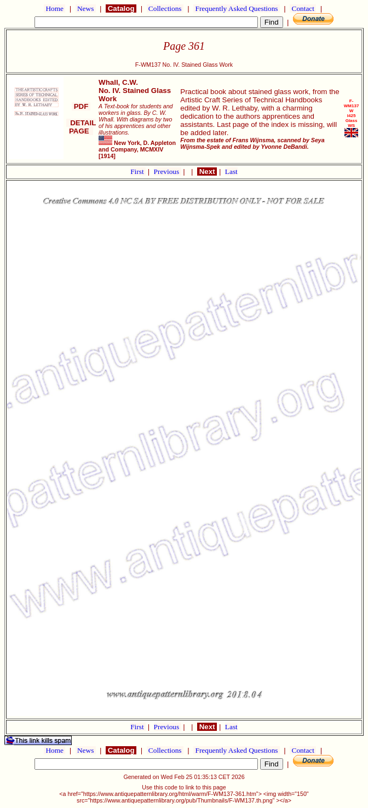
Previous (167, 171)
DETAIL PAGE (81, 127)
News (86, 8)
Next (207, 171)
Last (231, 171)
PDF (81, 106)
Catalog (121, 8)
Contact (303, 8)
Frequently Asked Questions (236, 8)
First (138, 171)
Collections (165, 8)
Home (54, 8)
